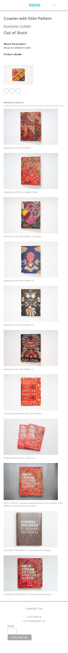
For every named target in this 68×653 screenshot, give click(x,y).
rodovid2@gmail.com (34, 621)
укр (53, 5)
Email (11, 626)
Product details (13, 54)
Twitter (12, 90)
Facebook (6, 90)
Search (12, 5)
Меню (4, 5)
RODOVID (34, 5)
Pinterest (18, 90)
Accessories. (11, 26)
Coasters (25, 26)
